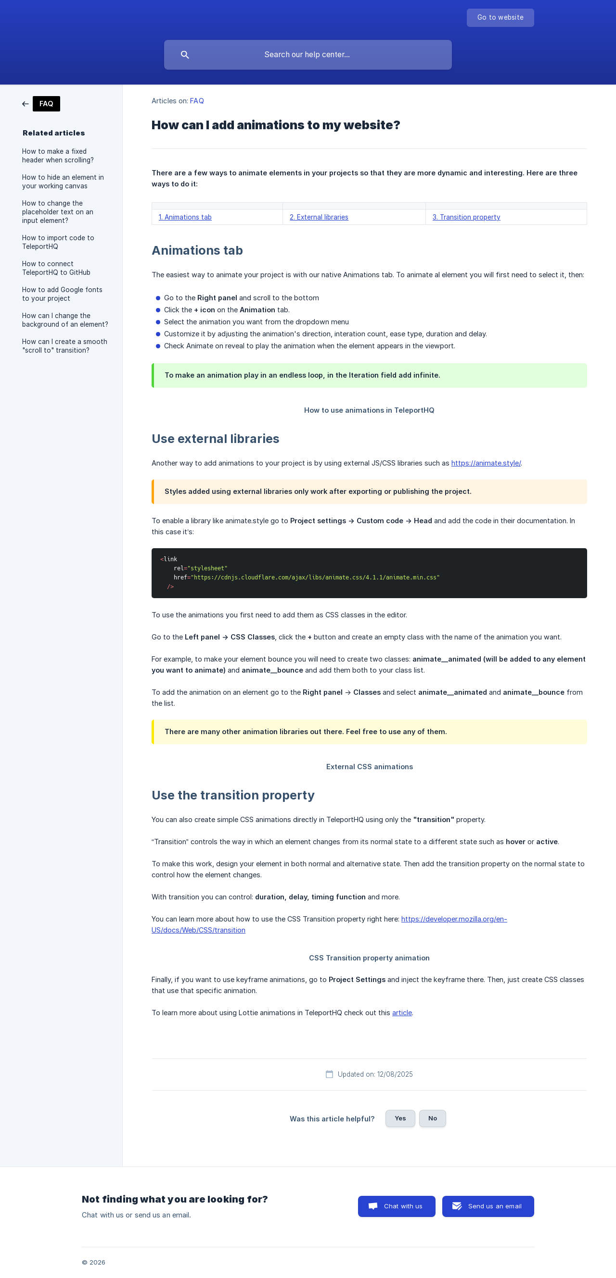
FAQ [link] (197, 101)
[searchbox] (308, 55)
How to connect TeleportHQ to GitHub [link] (56, 268)
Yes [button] (400, 1118)
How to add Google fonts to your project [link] (62, 294)
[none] (500, 18)
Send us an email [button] (495, 1206)
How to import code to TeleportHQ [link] (58, 242)
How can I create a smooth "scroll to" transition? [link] (64, 346)
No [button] (432, 1118)
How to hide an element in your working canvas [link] (63, 181)
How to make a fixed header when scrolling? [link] (58, 155)
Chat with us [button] (403, 1206)
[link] (41, 103)
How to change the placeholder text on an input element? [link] (57, 211)
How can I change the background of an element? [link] (65, 320)
